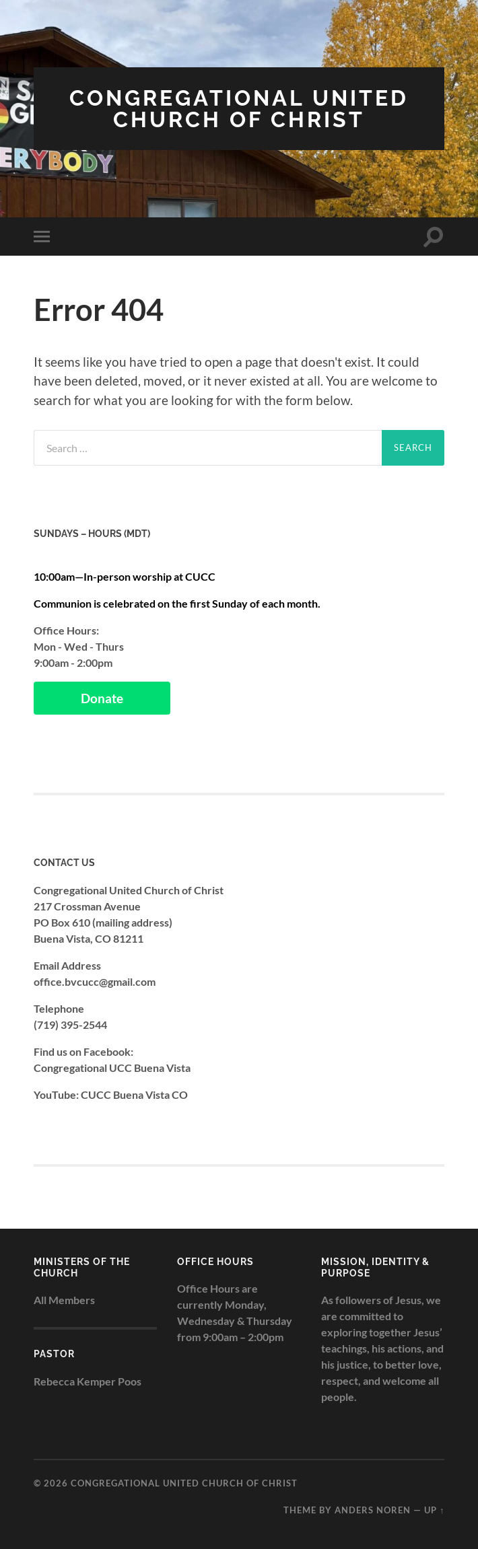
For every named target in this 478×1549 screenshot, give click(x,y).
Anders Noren (373, 1510)
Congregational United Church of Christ (239, 108)
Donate (102, 698)
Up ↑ (434, 1510)
